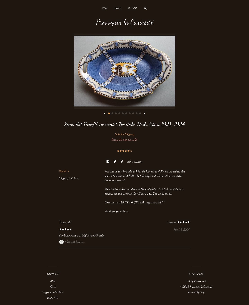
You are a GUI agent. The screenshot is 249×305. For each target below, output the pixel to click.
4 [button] (119, 113)
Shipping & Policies (69, 178)
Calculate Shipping (124, 134)
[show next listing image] (144, 113)
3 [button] (116, 113)
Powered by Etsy (196, 292)
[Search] (145, 8)
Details (64, 171)
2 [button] (112, 113)
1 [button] (109, 113)
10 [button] (140, 113)
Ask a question (134, 161)
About (118, 8)
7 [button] (130, 113)
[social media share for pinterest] (122, 161)
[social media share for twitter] (115, 161)
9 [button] (136, 113)
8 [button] (133, 113)
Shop (104, 8)
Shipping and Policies (53, 292)
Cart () (132, 8)
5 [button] (123, 113)
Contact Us (52, 297)
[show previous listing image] (105, 113)
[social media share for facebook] (108, 161)
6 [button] (126, 113)
